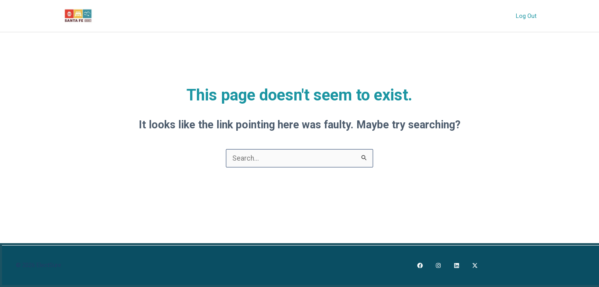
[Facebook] (420, 265)
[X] (475, 265)
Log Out (527, 15)
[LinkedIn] (456, 265)
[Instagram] (438, 265)
